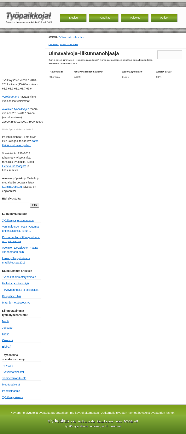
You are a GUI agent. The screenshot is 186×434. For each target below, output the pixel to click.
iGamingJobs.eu (12, 186)
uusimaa (115, 426)
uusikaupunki (99, 426)
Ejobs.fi (6, 346)
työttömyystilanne (76, 426)
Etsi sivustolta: (11, 198)
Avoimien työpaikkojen (15, 109)
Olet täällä (54, 44)
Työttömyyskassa (12, 397)
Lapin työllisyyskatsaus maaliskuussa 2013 (16, 260)
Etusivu (73, 17)
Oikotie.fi (7, 340)
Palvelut (135, 17)
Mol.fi (5, 321)
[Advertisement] (21, 55)
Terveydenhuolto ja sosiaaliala (20, 289)
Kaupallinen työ (11, 296)
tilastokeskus (104, 421)
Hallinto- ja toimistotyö (15, 283)
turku (118, 421)
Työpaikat (104, 17)
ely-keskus (58, 420)
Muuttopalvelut (11, 384)
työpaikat (131, 421)
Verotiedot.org (10, 96)
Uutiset (164, 17)
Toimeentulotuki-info (14, 378)
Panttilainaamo (11, 390)
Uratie (5, 334)
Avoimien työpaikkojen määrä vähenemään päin (20, 249)
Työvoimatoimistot (13, 371)
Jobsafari (7, 327)
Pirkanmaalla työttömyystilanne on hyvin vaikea (21, 239)
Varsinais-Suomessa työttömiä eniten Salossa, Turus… (20, 228)
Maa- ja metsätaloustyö (16, 302)
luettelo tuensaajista (14, 166)
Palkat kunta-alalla (69, 44)
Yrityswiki (8, 365)
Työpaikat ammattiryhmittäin (19, 277)
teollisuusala (86, 421)
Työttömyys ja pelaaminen (71, 37)
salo (73, 421)
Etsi (34, 205)
